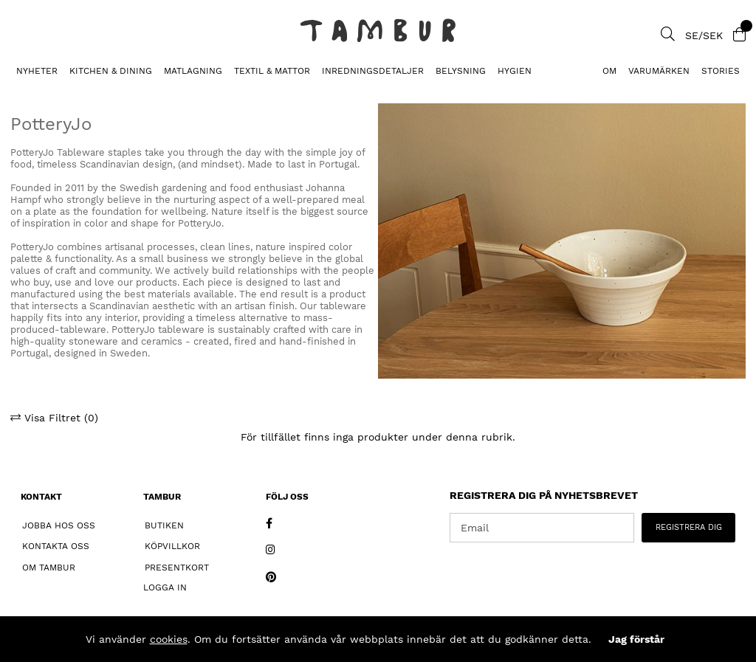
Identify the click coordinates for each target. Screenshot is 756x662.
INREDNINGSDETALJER (373, 71)
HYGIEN (515, 71)
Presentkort (177, 567)
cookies (169, 639)
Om (609, 71)
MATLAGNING (193, 71)
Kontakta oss (55, 546)
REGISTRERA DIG (689, 527)
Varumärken (659, 71)
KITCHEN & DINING (110, 71)
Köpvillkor (172, 546)
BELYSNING (461, 71)
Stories (720, 71)
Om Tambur (48, 567)
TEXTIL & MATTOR (272, 71)
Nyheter (37, 71)
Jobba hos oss (58, 525)
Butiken (164, 525)
